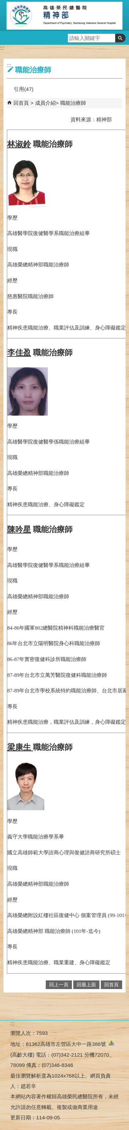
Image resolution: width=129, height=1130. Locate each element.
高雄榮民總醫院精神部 (65, 15)
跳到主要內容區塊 (3, 3)
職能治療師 (73, 103)
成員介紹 (45, 103)
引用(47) (23, 89)
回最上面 (86, 984)
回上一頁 (58, 984)
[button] (120, 38)
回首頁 (21, 103)
